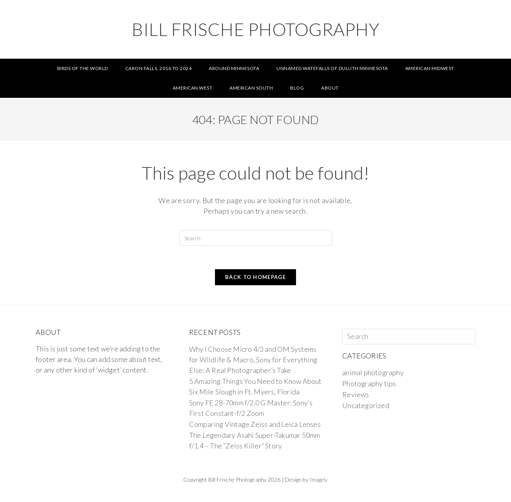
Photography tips (369, 383)
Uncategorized (365, 405)
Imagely (319, 479)
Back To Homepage (255, 277)
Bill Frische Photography (255, 29)
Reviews (355, 394)
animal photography (373, 372)
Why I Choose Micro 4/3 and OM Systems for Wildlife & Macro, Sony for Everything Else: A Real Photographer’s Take (253, 359)
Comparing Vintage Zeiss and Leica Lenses (255, 424)
